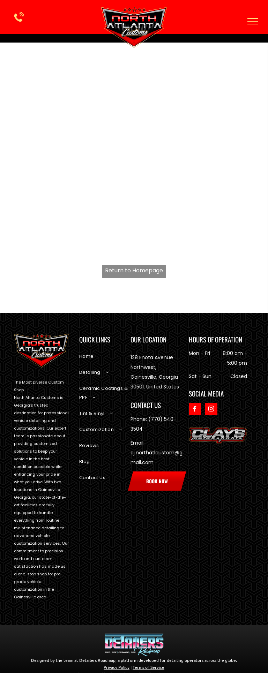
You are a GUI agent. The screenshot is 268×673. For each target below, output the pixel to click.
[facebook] (195, 410)
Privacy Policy (116, 667)
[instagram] (211, 410)
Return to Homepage (134, 270)
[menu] (253, 21)
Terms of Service (148, 667)
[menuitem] (105, 360)
